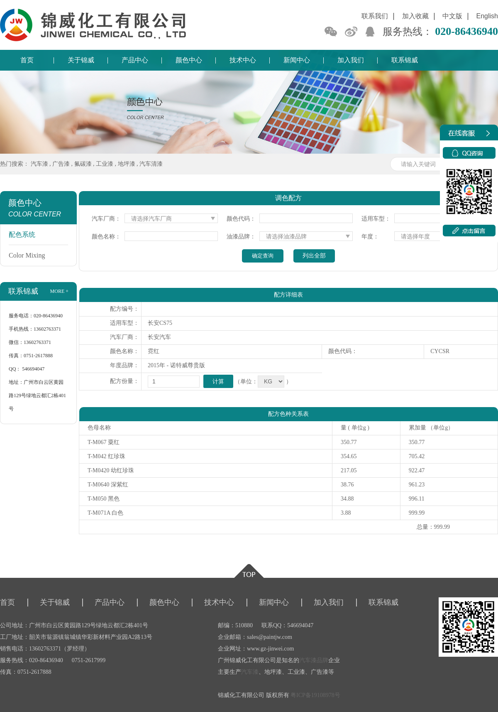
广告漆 (61, 164)
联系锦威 (404, 60)
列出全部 (314, 256)
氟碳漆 (83, 164)
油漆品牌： (241, 236)
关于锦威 (81, 60)
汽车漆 (39, 164)
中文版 (452, 16)
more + (59, 291)
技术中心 (242, 60)
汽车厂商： (106, 219)
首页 (27, 60)
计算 (218, 381)
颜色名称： (106, 236)
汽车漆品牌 (313, 660)
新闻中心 (296, 60)
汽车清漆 (151, 164)
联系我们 (374, 16)
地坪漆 (126, 164)
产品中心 (135, 60)
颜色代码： (241, 219)
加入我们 (350, 60)
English (487, 16)
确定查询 (262, 256)
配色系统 (22, 234)
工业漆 (104, 164)
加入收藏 (415, 16)
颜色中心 (189, 60)
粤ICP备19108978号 (315, 695)
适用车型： (376, 219)
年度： (370, 236)
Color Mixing (27, 255)
